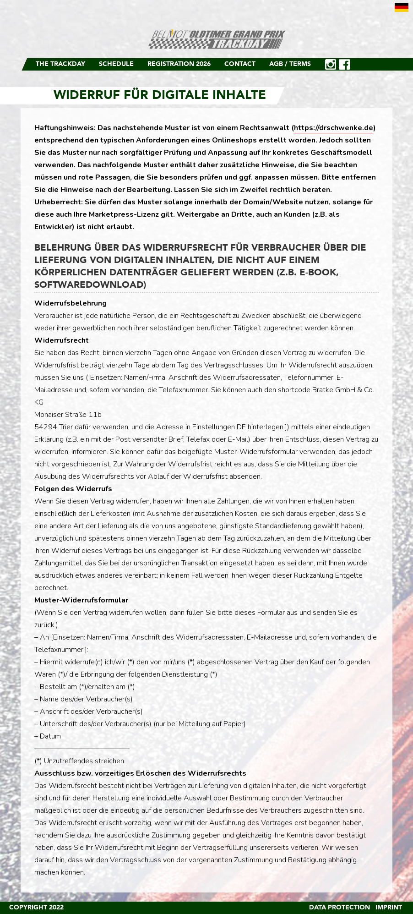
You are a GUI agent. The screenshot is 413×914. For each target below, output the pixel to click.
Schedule (116, 64)
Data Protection (339, 907)
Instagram (331, 64)
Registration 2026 (179, 64)
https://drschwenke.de (333, 128)
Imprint (388, 907)
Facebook (344, 64)
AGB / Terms (290, 64)
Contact (239, 64)
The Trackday (60, 64)
